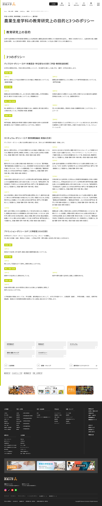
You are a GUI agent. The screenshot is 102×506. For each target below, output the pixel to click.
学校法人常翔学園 (7, 501)
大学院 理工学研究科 (26, 421)
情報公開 (5, 421)
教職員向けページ (92, 419)
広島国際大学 (21, 501)
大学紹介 (5, 413)
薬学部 (17, 425)
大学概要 (6, 409)
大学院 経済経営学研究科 (27, 418)
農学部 (17, 429)
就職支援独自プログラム (70, 419)
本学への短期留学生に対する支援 (10, 447)
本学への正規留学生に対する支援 (10, 445)
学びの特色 (6, 415)
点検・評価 (6, 425)
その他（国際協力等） (8, 453)
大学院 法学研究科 (26, 413)
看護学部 (18, 427)
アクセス (91, 5)
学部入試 (22, 439)
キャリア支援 (68, 413)
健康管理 (56, 419)
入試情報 (53, 4)
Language (62, 5)
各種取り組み (6, 423)
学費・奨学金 (57, 417)
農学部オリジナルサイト (79, 366)
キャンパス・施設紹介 (8, 417)
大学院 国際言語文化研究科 (28, 415)
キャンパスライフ (58, 413)
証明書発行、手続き (58, 415)
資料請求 (84, 5)
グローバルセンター (7, 439)
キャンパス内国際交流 (8, 451)
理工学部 (18, 423)
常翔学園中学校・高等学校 (30, 501)
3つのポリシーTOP (17, 373)
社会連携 (38, 415)
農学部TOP (7, 373)
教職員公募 (91, 434)
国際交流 (6, 435)
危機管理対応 (6, 443)
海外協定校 (6, 449)
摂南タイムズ (91, 427)
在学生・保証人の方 (93, 411)
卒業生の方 (91, 413)
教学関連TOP (27, 373)
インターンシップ (69, 417)
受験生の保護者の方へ (24, 451)
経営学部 (18, 419)
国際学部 (18, 415)
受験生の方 (91, 409)
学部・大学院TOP (37, 373)
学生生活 (57, 409)
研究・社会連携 (40, 409)
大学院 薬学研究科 (26, 423)
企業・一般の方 (92, 415)
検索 (69, 5)
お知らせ (90, 425)
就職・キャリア (46, 366)
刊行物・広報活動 (7, 429)
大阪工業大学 (15, 501)
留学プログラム (7, 441)
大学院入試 (22, 441)
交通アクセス (6, 419)
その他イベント (23, 449)
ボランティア (57, 423)
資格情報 (67, 421)
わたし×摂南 (22, 445)
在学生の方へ (68, 423)
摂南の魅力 (22, 443)
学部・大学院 (19, 409)
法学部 (17, 413)
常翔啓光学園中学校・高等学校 (42, 501)
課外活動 (56, 421)
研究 (37, 413)
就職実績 (67, 415)
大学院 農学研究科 (26, 428)
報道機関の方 (91, 417)
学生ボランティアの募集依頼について (43, 417)
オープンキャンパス (24, 447)
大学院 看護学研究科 (26, 426)
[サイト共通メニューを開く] (98, 4)
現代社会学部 (18, 421)
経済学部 (18, 417)
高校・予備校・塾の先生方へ (25, 453)
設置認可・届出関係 (7, 427)
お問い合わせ (76, 5)
